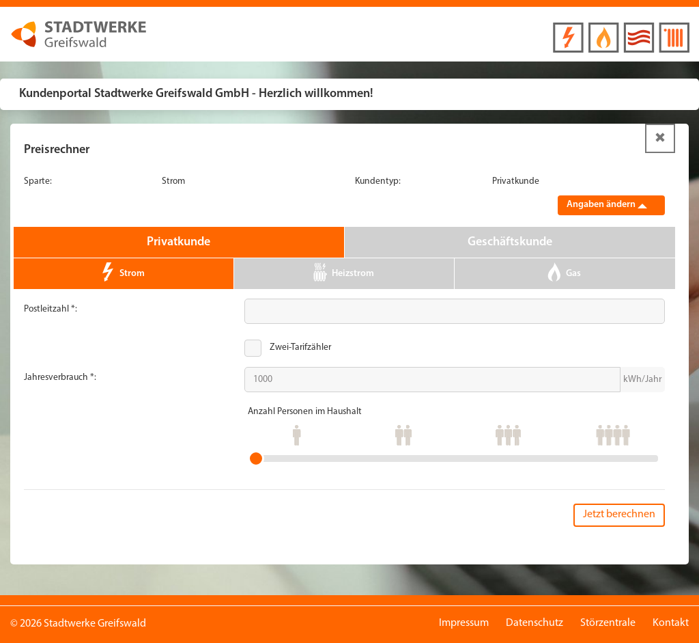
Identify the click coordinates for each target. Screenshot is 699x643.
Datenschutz (534, 623)
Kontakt (671, 623)
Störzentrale (608, 623)
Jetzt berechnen (619, 514)
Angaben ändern (607, 205)
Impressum (464, 623)
